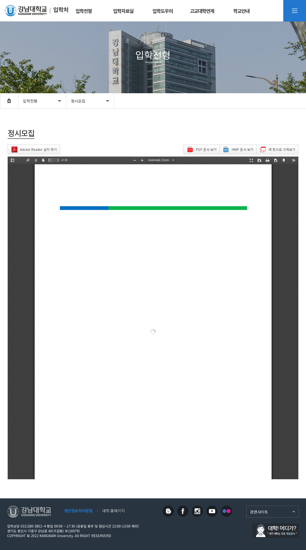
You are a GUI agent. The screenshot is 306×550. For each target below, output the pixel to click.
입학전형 (84, 11)
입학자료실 (123, 11)
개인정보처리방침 (78, 510)
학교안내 (241, 11)
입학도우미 (163, 11)
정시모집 (78, 101)
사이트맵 (294, 11)
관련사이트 (259, 512)
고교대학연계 (202, 11)
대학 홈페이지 (113, 510)
